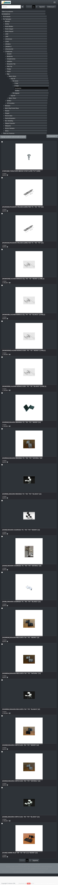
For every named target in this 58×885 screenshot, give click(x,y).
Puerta (8, 71)
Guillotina (9, 61)
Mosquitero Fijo (11, 64)
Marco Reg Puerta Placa (12, 108)
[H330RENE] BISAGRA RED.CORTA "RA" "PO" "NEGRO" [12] (20, 637)
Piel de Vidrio (8, 116)
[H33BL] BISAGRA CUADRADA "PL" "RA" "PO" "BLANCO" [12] (21, 601)
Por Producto (6, 16)
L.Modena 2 (8, 46)
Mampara (7, 105)
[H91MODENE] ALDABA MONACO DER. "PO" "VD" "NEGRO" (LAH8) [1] (24, 350)
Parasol (7, 110)
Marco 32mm (12, 76)
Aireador (9, 54)
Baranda (7, 21)
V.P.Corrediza (10, 103)
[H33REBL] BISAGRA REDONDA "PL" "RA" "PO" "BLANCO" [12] (21, 494)
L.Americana (8, 39)
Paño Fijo (9, 66)
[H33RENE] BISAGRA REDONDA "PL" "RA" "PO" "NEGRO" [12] (21, 422)
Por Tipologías (7, 19)
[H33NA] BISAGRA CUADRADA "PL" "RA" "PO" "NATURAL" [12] (21, 565)
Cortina (7, 24)
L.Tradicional (8, 51)
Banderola (10, 56)
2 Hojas (16, 86)
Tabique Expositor (10, 123)
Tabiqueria (8, 126)
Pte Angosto (15, 93)
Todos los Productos (8, 133)
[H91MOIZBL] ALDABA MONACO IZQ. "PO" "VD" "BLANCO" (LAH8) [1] (23, 314)
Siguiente (42, 7)
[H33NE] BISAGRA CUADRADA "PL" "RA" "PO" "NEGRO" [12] (21, 530)
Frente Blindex (9, 26)
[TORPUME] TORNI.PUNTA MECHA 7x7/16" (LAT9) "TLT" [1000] (21, 171)
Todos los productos (7, 11)
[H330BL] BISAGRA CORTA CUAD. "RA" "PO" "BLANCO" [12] (20, 817)
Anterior (29, 7)
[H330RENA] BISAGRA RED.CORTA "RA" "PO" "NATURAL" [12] (21, 673)
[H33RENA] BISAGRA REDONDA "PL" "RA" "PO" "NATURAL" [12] (22, 458)
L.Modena (7, 44)
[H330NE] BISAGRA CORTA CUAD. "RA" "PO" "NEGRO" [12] (20, 745)
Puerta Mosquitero (10, 118)
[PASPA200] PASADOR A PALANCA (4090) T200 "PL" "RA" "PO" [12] (22, 243)
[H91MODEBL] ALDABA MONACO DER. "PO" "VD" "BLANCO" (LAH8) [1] (24, 386)
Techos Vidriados (9, 128)
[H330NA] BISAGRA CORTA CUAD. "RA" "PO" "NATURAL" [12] (21, 781)
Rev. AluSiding (9, 121)
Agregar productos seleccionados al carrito (13, 137)
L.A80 (6, 36)
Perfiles (17, 90)
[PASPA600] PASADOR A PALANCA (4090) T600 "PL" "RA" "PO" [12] (22, 207)
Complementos (11, 59)
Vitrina (6, 131)
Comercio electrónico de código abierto (45, 883)
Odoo (29, 883)
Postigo (9, 69)
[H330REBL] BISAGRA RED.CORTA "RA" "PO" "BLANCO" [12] (21, 709)
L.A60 (6, 34)
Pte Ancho (15, 81)
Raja (8, 74)
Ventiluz (9, 100)
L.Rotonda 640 (9, 49)
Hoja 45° (13, 78)
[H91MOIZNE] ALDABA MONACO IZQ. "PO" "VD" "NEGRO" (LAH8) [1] (23, 278)
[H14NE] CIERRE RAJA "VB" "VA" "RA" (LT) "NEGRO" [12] (20, 852)
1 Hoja (16, 83)
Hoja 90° (13, 95)
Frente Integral (9, 29)
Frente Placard (9, 31)
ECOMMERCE (6, 14)
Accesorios (18, 88)
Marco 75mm (12, 98)
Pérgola (7, 113)
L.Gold (7, 41)
